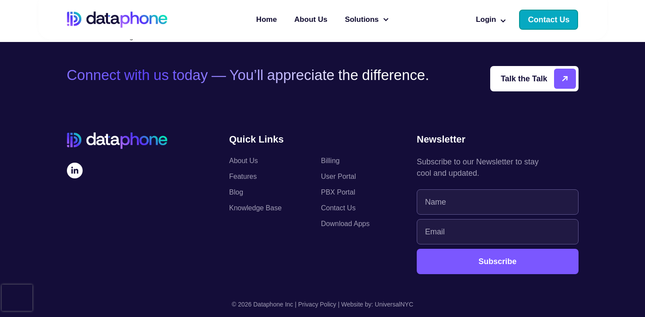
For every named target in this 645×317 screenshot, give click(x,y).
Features (243, 176)
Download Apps (345, 223)
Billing (330, 160)
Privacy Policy (317, 304)
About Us (311, 19)
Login (491, 19)
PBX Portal (338, 192)
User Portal (338, 176)
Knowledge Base (255, 208)
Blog (236, 192)
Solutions (367, 19)
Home (266, 19)
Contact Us (338, 208)
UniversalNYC (394, 304)
